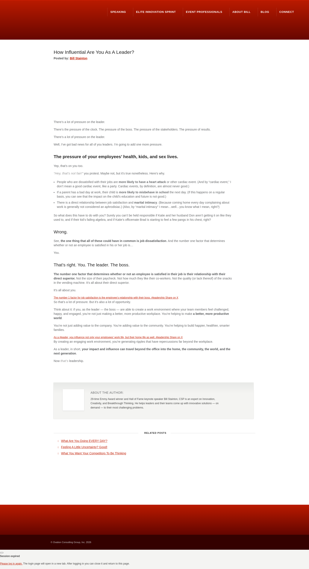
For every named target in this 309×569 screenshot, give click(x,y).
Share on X (171, 297)
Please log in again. (11, 563)
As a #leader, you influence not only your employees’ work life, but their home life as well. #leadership (112, 337)
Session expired (10, 556)
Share (224, 374)
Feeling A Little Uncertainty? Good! (84, 447)
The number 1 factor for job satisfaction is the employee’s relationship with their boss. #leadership (109, 297)
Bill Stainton (78, 58)
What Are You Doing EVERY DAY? (84, 441)
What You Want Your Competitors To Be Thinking (93, 453)
